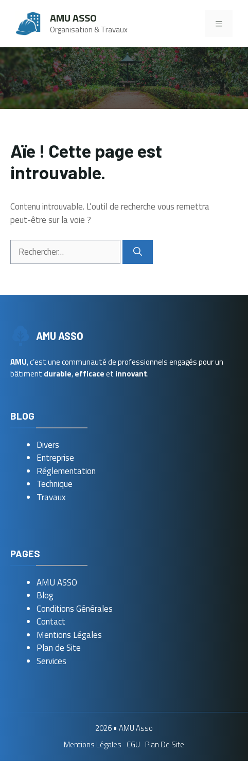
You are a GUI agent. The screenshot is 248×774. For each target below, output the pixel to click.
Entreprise (55, 457)
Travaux (51, 497)
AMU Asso (73, 18)
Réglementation (66, 471)
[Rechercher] (137, 252)
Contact (51, 621)
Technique (55, 483)
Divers (48, 444)
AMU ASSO (57, 582)
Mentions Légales (69, 634)
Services (51, 661)
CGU (133, 744)
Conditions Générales (75, 608)
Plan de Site (59, 647)
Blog (45, 595)
